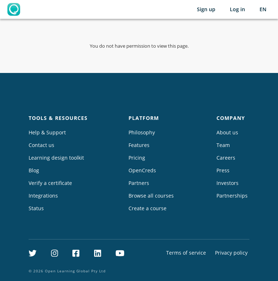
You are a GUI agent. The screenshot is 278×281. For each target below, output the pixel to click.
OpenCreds (142, 170)
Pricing (137, 157)
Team (223, 145)
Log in (237, 9)
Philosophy (142, 132)
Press (222, 170)
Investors (227, 183)
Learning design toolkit (56, 157)
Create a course (148, 208)
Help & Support (47, 132)
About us (227, 132)
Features (139, 145)
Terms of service (186, 252)
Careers (225, 157)
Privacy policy (231, 252)
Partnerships (232, 195)
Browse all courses (151, 195)
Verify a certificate (50, 183)
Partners (139, 183)
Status (36, 208)
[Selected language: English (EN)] (263, 9)
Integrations (43, 195)
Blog (34, 170)
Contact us (41, 145)
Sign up (206, 9)
